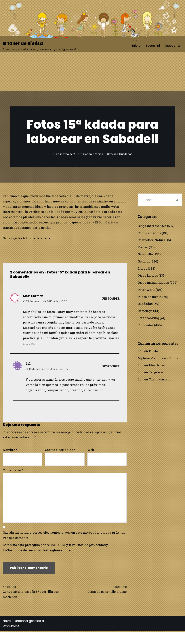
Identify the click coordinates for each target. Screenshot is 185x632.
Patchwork (146, 290)
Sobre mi (153, 45)
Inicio (136, 45)
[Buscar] (179, 45)
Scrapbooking (148, 318)
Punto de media (150, 297)
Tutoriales (145, 325)
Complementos (149, 233)
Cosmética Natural (152, 240)
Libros (142, 268)
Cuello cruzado (160, 380)
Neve (7, 622)
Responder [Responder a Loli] (110, 367)
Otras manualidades (153, 283)
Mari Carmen (33, 296)
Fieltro (143, 247)
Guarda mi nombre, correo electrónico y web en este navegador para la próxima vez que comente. (64, 536)
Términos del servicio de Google (32, 551)
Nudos (170, 45)
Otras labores (148, 275)
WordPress (11, 627)
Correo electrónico (60, 450)
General (112, 154)
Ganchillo (145, 254)
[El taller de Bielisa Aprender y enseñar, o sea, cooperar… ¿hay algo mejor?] (40, 46)
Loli (141, 351)
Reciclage (145, 311)
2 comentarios (93, 154)
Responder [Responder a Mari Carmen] (110, 299)
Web (90, 450)
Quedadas (125, 154)
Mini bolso (157, 365)
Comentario (13, 471)
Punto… (154, 351)
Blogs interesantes (152, 226)
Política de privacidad (89, 546)
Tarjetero (156, 373)
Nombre (10, 450)
